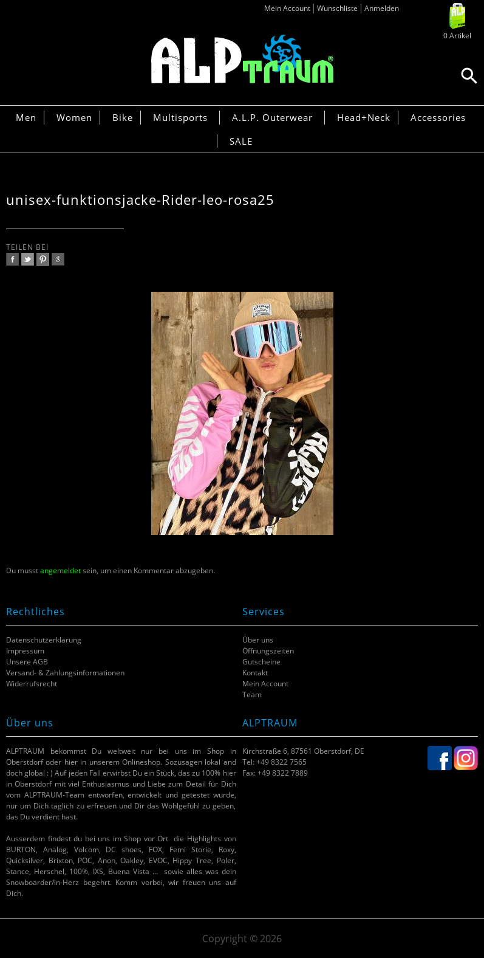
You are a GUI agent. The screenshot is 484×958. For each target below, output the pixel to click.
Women (74, 117)
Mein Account (287, 8)
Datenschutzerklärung (43, 640)
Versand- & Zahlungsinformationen (65, 672)
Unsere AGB (27, 661)
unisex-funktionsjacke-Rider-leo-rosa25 (140, 199)
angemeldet (60, 570)
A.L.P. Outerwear (272, 117)
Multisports (180, 117)
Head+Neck (363, 117)
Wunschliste (337, 8)
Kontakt (255, 672)
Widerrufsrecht (31, 683)
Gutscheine (261, 661)
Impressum (25, 651)
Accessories (438, 117)
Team (252, 694)
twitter (27, 259)
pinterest (42, 259)
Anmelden (381, 8)
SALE (241, 141)
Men (26, 117)
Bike (122, 117)
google (58, 259)
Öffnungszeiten (268, 651)
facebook (12, 259)
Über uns (257, 640)
